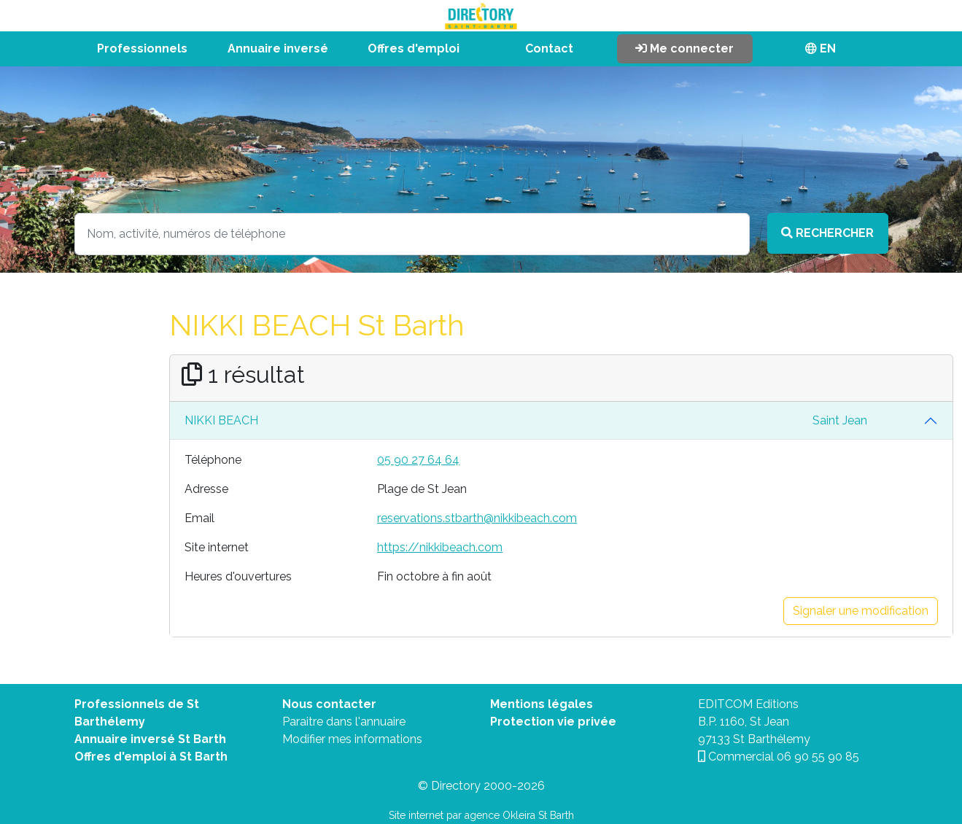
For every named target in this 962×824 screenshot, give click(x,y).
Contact (549, 48)
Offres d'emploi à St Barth (151, 756)
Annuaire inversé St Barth (150, 739)
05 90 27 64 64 (418, 460)
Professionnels (142, 48)
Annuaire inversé (278, 48)
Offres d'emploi (413, 48)
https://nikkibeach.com (440, 547)
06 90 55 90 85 (818, 756)
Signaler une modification (860, 611)
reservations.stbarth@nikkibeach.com (477, 518)
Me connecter (684, 48)
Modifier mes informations (352, 739)
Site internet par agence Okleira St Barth (481, 815)
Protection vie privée (553, 721)
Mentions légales (541, 704)
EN (820, 48)
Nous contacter (329, 704)
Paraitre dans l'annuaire (344, 721)
